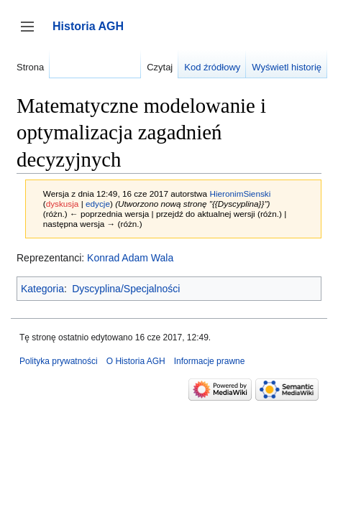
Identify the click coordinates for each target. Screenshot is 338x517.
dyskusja (62, 203)
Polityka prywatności (58, 361)
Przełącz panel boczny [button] (32, 33)
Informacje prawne (209, 361)
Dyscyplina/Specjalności (126, 288)
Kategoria (42, 288)
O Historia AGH (135, 361)
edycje (98, 203)
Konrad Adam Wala (130, 258)
